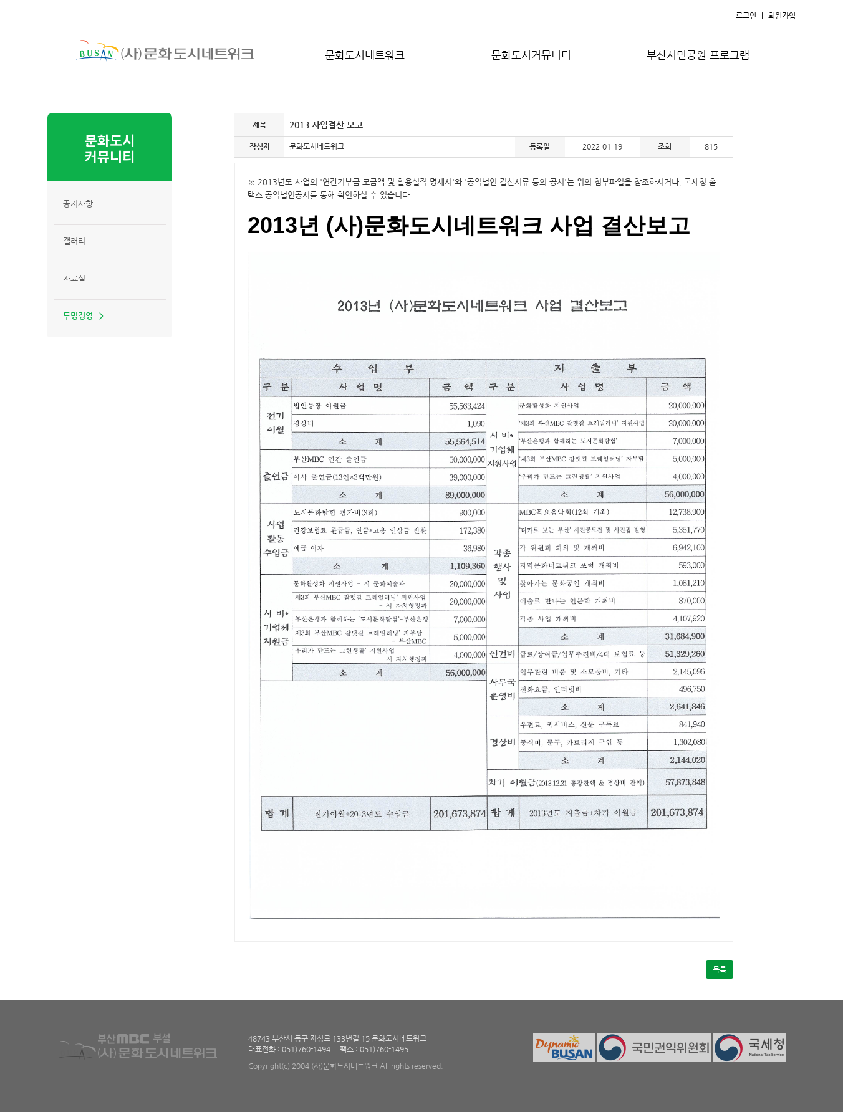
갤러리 (74, 241)
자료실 (74, 278)
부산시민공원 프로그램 (698, 55)
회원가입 (782, 15)
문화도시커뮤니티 (531, 55)
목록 (719, 969)
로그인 (746, 15)
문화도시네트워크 (365, 55)
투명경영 (78, 315)
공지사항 (78, 203)
